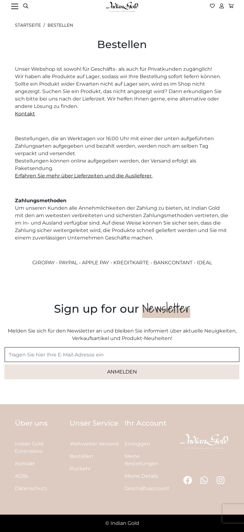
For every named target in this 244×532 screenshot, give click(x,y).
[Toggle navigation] (15, 6)
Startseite (28, 25)
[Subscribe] (121, 371)
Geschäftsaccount (146, 488)
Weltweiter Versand (94, 444)
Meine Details (141, 476)
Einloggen (137, 444)
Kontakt (25, 114)
